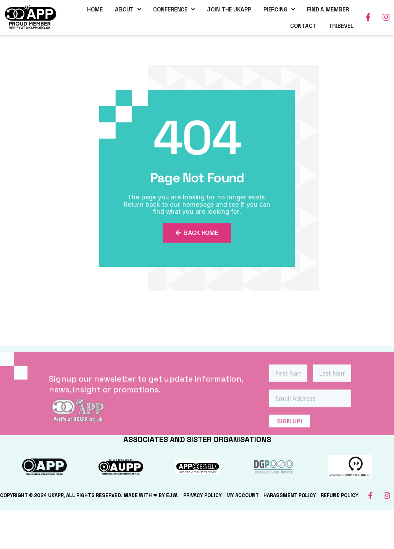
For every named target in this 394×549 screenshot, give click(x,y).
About (128, 9)
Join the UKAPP (229, 9)
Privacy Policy (202, 495)
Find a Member (328, 9)
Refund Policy (339, 495)
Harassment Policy (289, 495)
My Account (242, 495)
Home (95, 9)
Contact (303, 25)
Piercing (279, 9)
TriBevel (340, 25)
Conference (174, 9)
